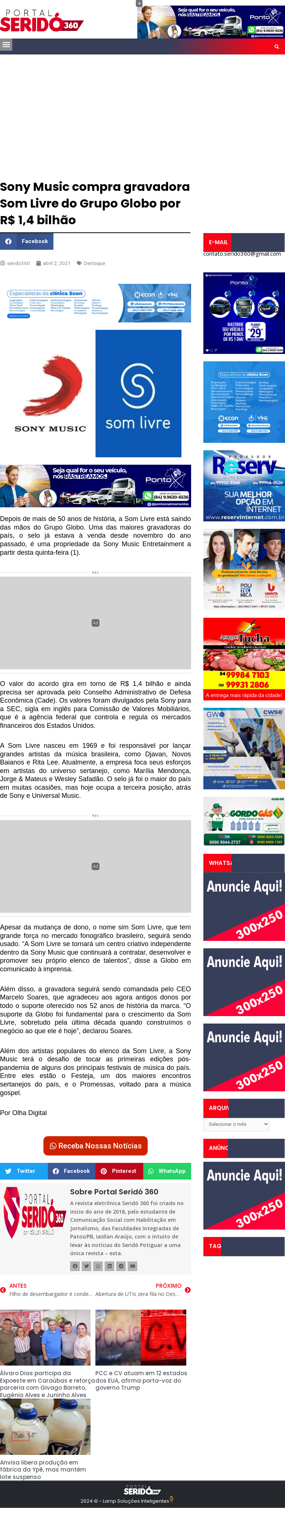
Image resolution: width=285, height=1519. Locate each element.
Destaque (94, 263)
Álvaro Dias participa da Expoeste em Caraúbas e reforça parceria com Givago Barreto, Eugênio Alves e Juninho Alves (47, 1384)
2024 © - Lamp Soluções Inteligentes (125, 1501)
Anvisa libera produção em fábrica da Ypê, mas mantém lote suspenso (43, 1470)
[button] (6, 45)
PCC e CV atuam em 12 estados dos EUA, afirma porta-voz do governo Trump (141, 1380)
